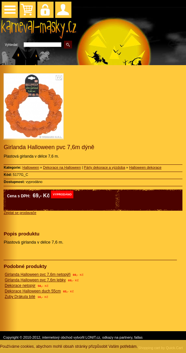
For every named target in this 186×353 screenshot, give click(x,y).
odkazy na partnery (117, 337)
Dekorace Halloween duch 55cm (33, 291)
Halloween (30, 167)
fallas (138, 337)
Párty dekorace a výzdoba (104, 167)
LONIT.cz (92, 337)
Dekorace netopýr (20, 285)
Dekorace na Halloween (62, 167)
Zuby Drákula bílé (20, 296)
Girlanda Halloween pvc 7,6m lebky (35, 280)
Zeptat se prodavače (20, 213)
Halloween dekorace (145, 167)
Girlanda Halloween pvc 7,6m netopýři (37, 274)
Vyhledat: (11, 45)
